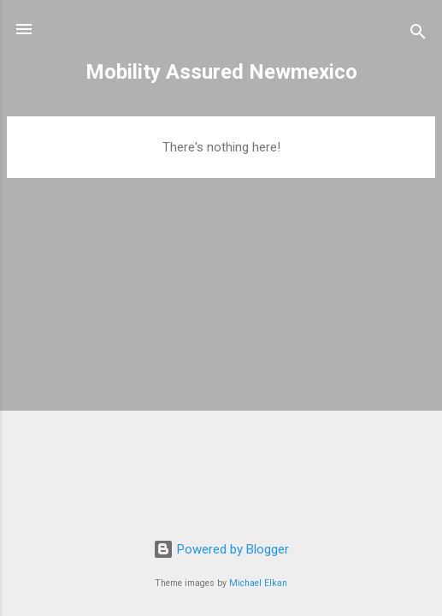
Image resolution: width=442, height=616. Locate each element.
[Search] (418, 35)
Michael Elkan (258, 583)
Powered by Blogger (221, 549)
